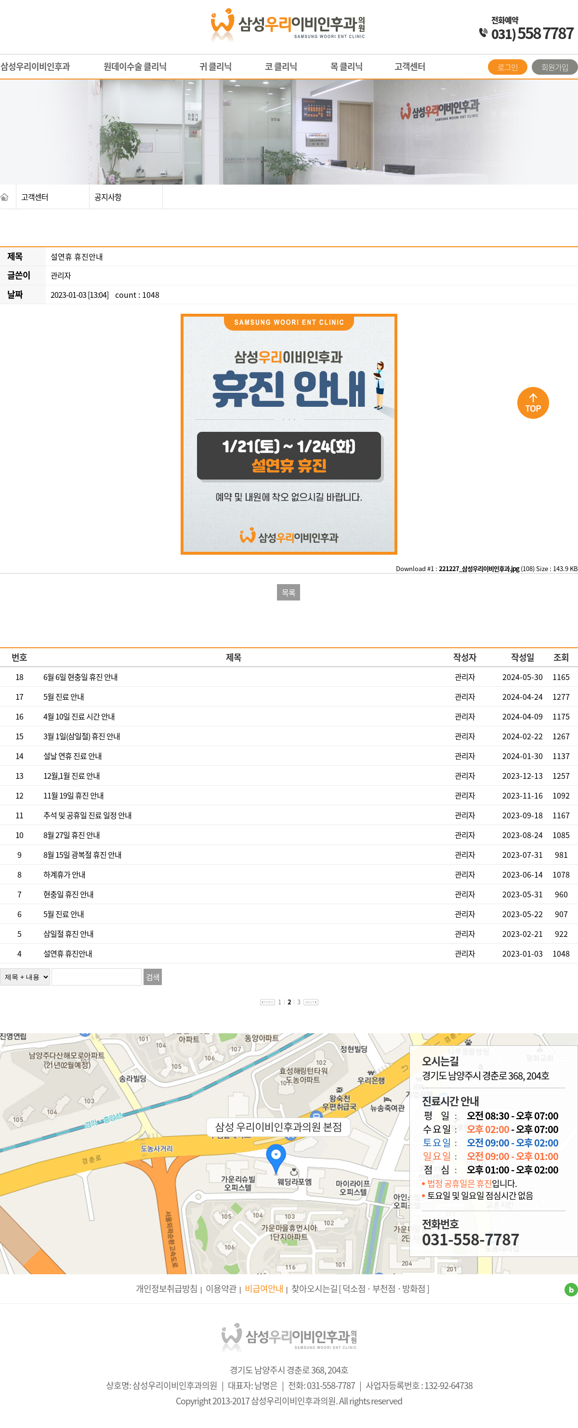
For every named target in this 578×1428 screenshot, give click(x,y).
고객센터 (409, 66)
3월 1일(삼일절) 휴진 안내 (81, 736)
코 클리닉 (281, 66)
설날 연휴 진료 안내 (72, 755)
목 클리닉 (346, 66)
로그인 (508, 67)
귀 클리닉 (215, 66)
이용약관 (221, 1288)
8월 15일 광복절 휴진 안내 (82, 854)
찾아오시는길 (314, 1288)
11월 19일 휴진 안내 (73, 795)
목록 (288, 592)
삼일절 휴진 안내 (68, 933)
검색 (152, 977)
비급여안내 (264, 1288)
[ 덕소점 (352, 1288)
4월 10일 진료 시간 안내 (79, 716)
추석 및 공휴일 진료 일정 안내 (87, 815)
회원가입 (554, 67)
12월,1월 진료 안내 (71, 775)
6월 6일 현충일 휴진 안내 (80, 676)
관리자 (61, 275)
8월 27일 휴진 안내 (71, 835)
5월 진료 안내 (63, 696)
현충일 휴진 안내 (68, 894)
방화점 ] (415, 1288)
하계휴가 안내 (64, 874)
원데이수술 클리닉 (135, 66)
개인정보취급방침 (166, 1288)
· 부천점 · (384, 1288)
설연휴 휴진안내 (67, 953)
